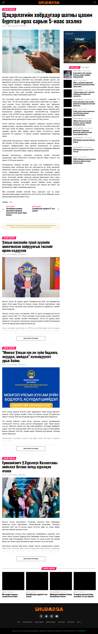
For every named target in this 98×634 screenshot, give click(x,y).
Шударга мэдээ (50, 622)
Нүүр (18, 622)
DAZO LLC (81, 631)
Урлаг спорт (71, 622)
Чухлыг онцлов (27, 622)
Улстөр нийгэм (39, 622)
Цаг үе (79, 622)
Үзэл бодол (61, 622)
